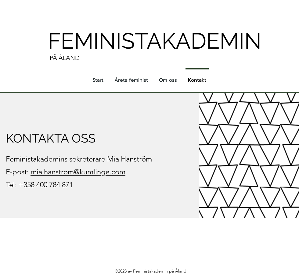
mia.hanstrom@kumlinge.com (78, 171)
